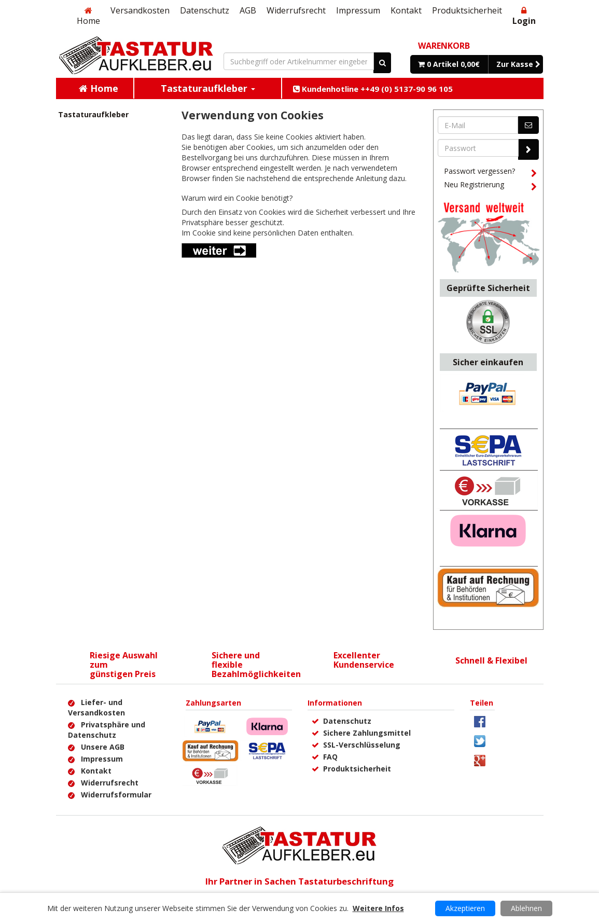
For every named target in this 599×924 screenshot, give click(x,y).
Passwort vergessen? (490, 173)
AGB (248, 10)
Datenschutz (204, 10)
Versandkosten (140, 10)
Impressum (358, 10)
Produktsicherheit (467, 10)
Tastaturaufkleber (93, 114)
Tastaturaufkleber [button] (208, 88)
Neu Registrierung (490, 186)
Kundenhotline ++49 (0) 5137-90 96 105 (373, 89)
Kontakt (406, 10)
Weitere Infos (378, 908)
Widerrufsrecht (296, 10)
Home (88, 16)
